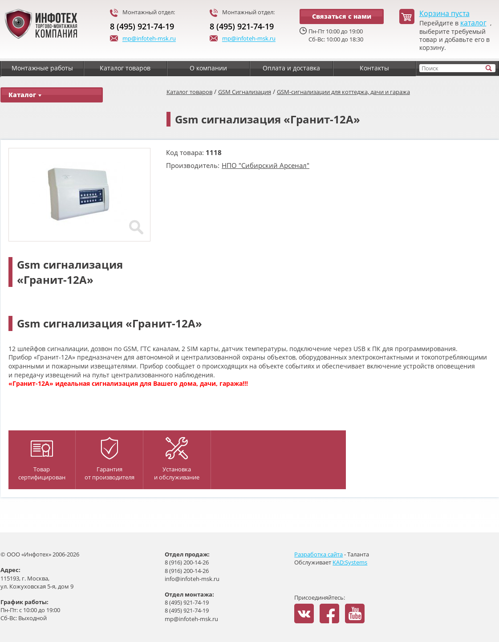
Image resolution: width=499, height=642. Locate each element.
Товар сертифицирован (41, 460)
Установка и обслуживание (176, 459)
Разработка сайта (318, 554)
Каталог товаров (189, 92)
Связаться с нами (341, 16)
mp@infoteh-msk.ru (143, 39)
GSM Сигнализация (244, 92)
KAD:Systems (350, 562)
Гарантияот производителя (109, 459)
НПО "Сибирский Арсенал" (265, 165)
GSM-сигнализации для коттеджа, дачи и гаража (343, 92)
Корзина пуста (444, 13)
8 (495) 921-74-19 (142, 26)
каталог (473, 23)
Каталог (24, 94)
